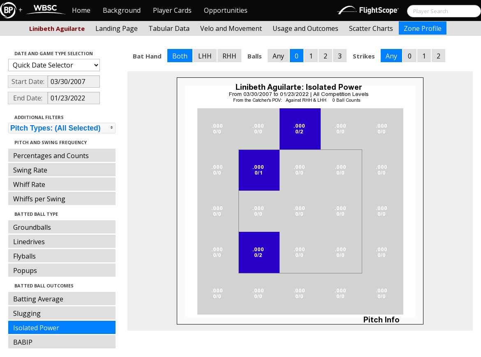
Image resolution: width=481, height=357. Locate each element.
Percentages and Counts (51, 155)
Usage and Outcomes (305, 28)
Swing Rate (30, 170)
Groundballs (32, 227)
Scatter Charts (371, 28)
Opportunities (225, 10)
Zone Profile (423, 28)
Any (278, 56)
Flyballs (24, 256)
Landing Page (116, 28)
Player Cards (172, 10)
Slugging (27, 313)
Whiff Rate (29, 184)
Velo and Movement (231, 28)
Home (81, 10)
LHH (205, 56)
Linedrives (29, 241)
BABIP (22, 342)
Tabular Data (169, 28)
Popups (25, 270)
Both (179, 56)
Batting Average (38, 298)
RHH (229, 56)
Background (122, 10)
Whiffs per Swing (39, 198)
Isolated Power (36, 327)
